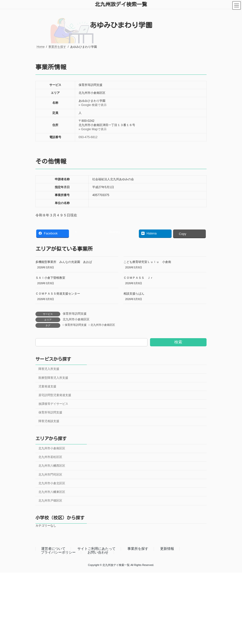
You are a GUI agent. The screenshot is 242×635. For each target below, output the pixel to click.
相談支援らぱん (133, 293)
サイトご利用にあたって (96, 549)
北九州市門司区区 (50, 474)
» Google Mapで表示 (93, 129)
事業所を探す (137, 549)
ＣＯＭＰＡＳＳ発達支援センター (57, 293)
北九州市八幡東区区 (51, 492)
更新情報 (167, 549)
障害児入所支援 (48, 369)
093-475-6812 (88, 137)
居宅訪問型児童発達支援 (54, 395)
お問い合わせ (98, 552)
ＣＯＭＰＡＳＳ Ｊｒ (138, 277)
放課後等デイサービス (53, 404)
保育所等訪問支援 (75, 313)
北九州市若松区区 (50, 457)
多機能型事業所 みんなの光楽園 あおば (63, 262)
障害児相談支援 (48, 421)
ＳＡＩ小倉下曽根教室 (50, 277)
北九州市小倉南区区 (76, 319)
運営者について (53, 549)
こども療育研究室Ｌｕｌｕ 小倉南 (147, 262)
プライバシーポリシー (58, 552)
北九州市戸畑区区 (50, 500)
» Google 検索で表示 (93, 105)
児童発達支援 (47, 386)
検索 (178, 342)
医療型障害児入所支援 (53, 377)
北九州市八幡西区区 (51, 465)
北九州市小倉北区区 (51, 483)
